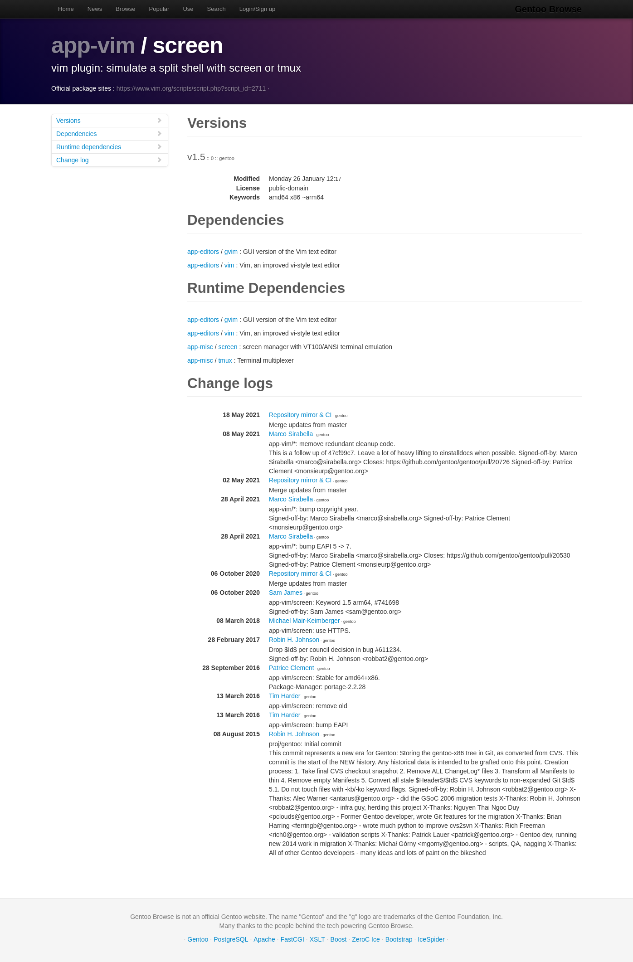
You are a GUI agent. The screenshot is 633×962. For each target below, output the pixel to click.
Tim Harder (285, 696)
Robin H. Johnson (294, 639)
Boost (339, 939)
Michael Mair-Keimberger (304, 620)
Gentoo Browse (548, 9)
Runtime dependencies (109, 147)
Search (216, 8)
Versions (109, 120)
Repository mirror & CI (300, 414)
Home (66, 8)
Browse (125, 8)
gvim (231, 251)
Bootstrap (399, 939)
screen (227, 346)
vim (229, 265)
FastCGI (292, 939)
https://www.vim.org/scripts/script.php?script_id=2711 (191, 88)
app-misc (200, 346)
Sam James (285, 592)
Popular (159, 8)
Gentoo (197, 939)
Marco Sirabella (291, 433)
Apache (264, 939)
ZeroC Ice (366, 939)
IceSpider (431, 939)
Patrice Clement (291, 667)
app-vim (93, 45)
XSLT (317, 939)
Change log (109, 160)
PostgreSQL (231, 939)
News (95, 8)
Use (188, 8)
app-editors (203, 251)
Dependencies (109, 133)
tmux (225, 360)
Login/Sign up (257, 8)
